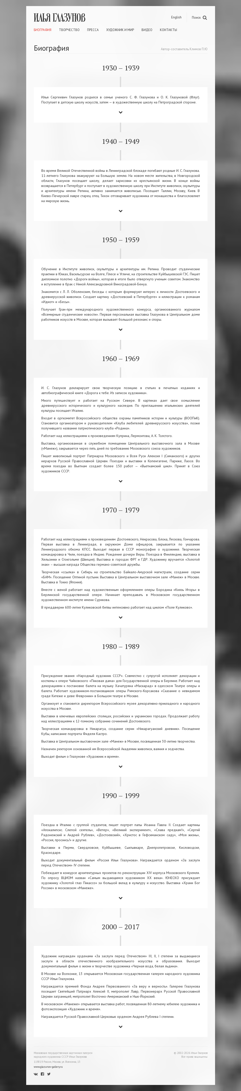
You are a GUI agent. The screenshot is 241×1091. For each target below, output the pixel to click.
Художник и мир (120, 30)
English (176, 17)
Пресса (93, 30)
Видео (147, 30)
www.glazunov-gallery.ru (48, 1067)
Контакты (168, 30)
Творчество (69, 30)
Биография (42, 30)
